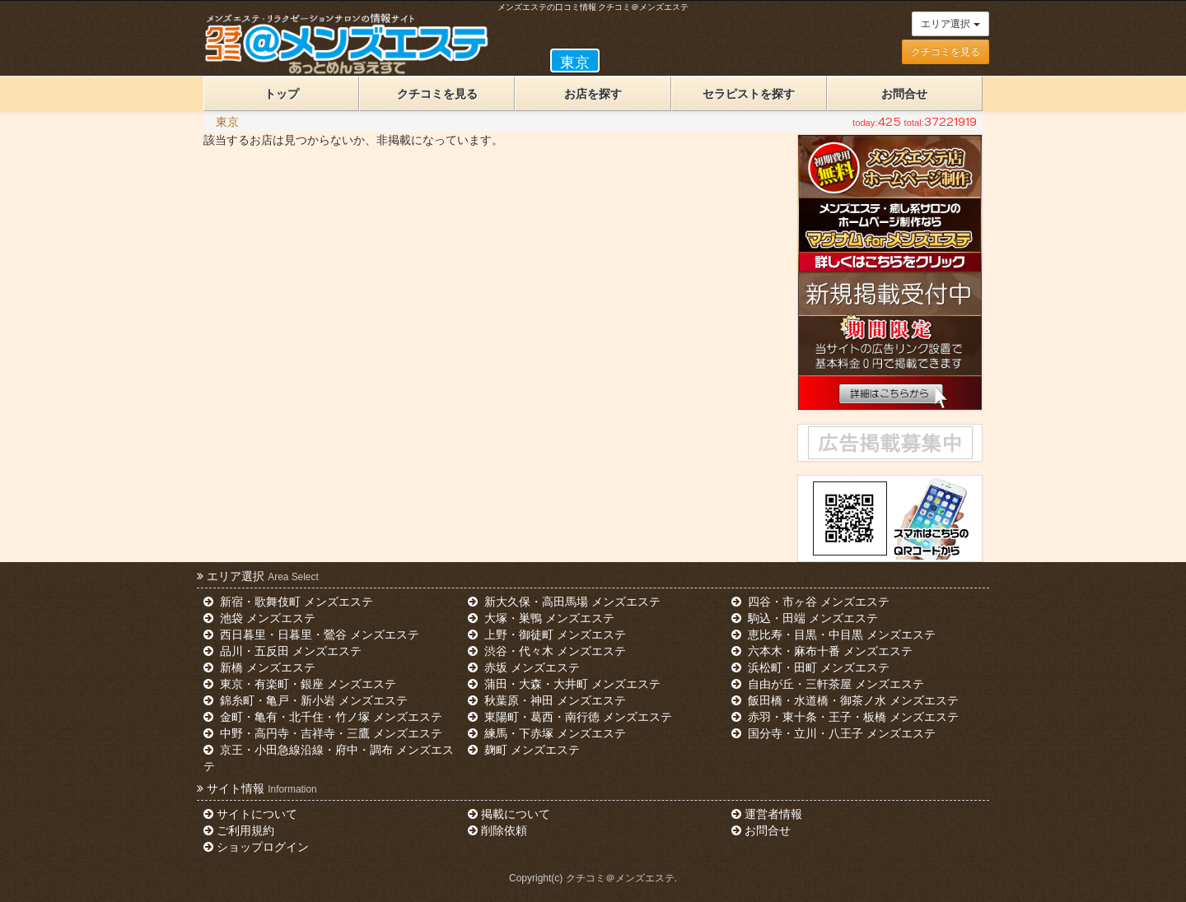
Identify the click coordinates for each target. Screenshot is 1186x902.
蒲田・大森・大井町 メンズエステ (564, 683)
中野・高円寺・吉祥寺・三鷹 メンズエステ (322, 733)
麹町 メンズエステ (524, 749)
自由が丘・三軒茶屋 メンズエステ (827, 683)
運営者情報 (766, 814)
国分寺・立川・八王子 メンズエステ (833, 733)
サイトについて (250, 814)
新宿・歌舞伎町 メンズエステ (288, 601)
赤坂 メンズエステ (524, 667)
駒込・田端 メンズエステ (804, 618)
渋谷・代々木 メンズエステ (547, 651)
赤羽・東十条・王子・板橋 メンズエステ (845, 716)
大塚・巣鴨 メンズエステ (541, 618)
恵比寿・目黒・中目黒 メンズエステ (833, 634)
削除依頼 (497, 830)
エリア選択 (950, 24)
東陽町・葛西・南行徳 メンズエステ (570, 716)
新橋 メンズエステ (259, 667)
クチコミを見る (945, 52)
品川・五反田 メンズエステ (282, 651)
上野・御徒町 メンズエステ (547, 634)
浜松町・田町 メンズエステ (810, 667)
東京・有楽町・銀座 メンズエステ (299, 683)
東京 (227, 121)
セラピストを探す (749, 93)
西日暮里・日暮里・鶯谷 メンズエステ (311, 634)
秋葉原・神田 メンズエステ (547, 700)
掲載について (509, 814)
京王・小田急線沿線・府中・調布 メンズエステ (328, 758)
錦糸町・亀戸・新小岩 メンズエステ (305, 700)
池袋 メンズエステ (259, 618)
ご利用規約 (238, 830)
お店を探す (593, 93)
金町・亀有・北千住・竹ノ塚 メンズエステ (322, 716)
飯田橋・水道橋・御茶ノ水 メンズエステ (845, 700)
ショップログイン (256, 846)
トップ (281, 93)
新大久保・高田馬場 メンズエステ (564, 601)
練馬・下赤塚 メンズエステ (547, 733)
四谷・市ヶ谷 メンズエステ (810, 601)
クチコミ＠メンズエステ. (621, 878)
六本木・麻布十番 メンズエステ (822, 651)
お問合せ (904, 93)
